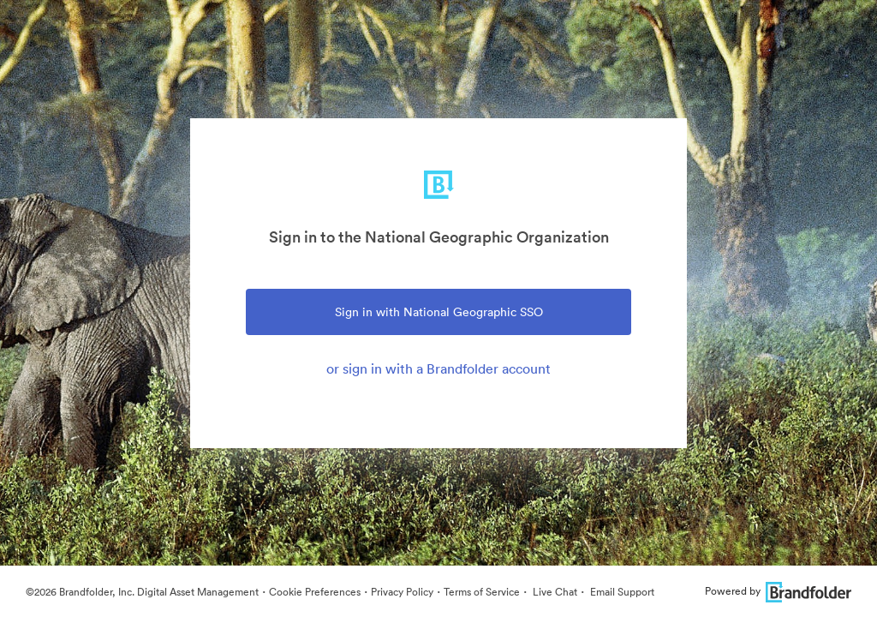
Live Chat (553, 591)
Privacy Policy (402, 591)
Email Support (621, 591)
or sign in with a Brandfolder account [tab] (438, 368)
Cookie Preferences (315, 591)
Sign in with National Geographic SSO (439, 312)
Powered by (778, 591)
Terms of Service (482, 591)
